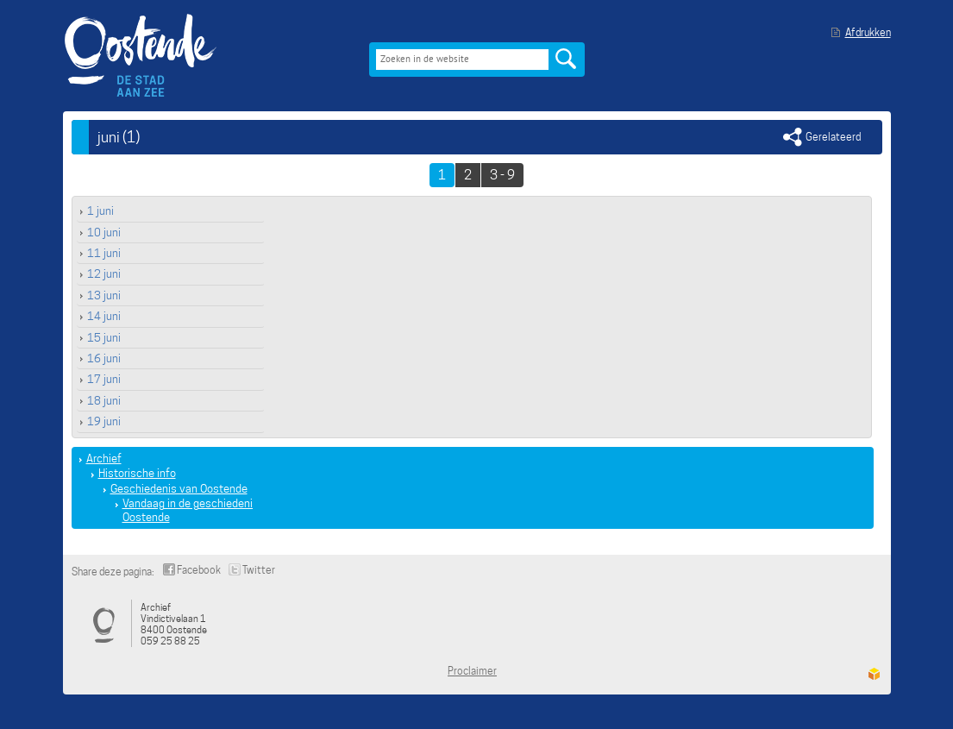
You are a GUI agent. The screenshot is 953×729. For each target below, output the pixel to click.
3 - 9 (502, 174)
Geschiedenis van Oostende (179, 488)
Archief (104, 458)
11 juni (104, 253)
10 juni (104, 232)
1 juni (100, 210)
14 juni (104, 316)
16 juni (104, 358)
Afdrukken (868, 32)
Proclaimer (472, 670)
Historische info (137, 473)
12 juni (104, 273)
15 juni (104, 337)
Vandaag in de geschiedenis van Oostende (200, 510)
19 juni (104, 421)
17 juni (104, 379)
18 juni (104, 400)
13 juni (104, 295)
